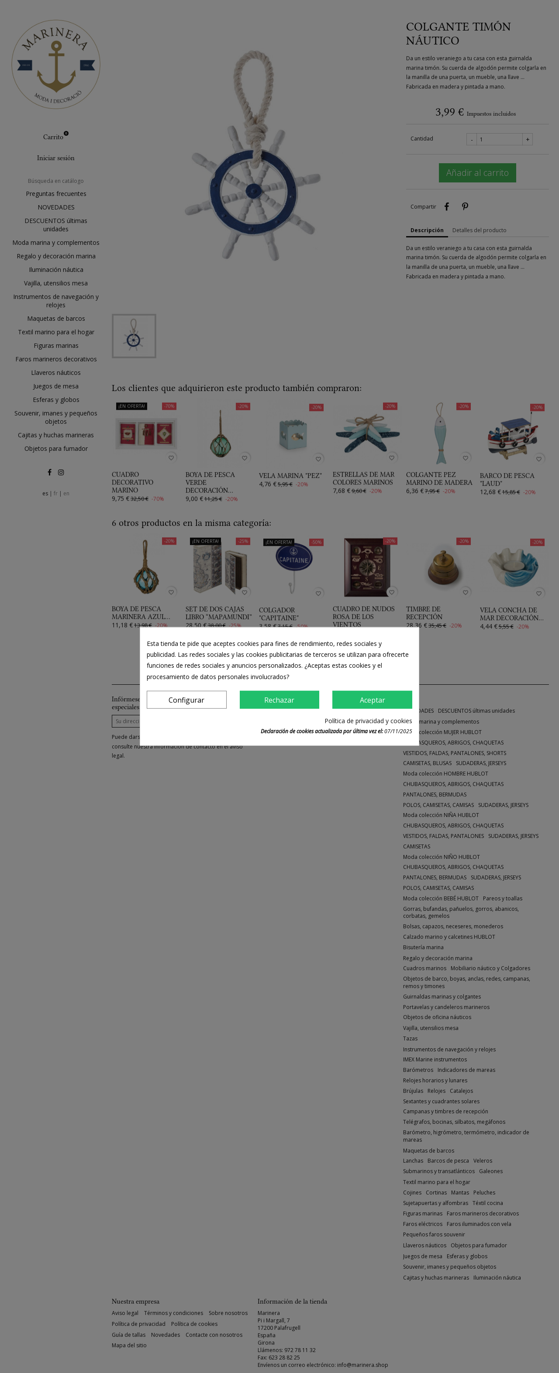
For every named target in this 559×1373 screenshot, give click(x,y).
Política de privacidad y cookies (368, 721)
